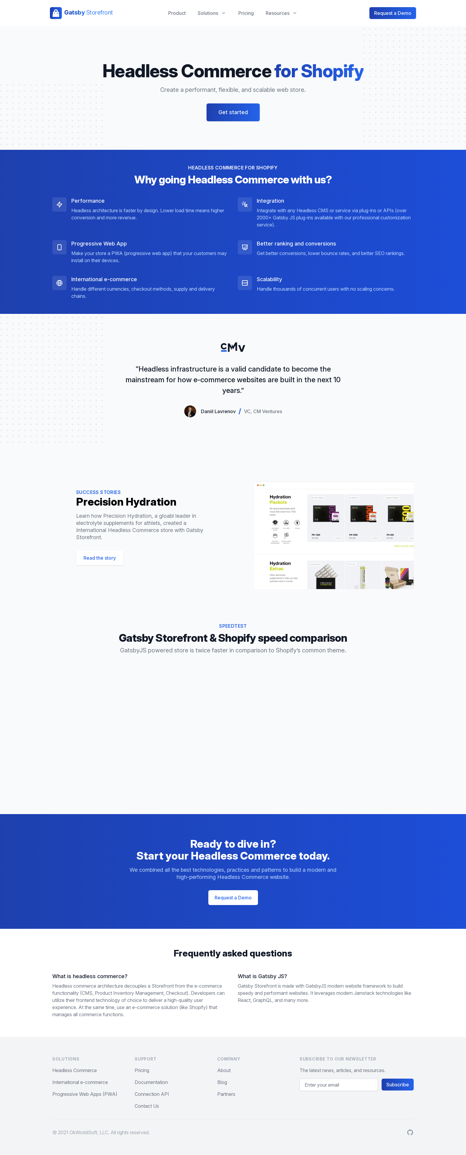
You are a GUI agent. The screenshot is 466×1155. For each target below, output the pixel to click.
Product (177, 13)
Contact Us (147, 1106)
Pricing (246, 13)
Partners (226, 1094)
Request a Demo (392, 13)
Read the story (100, 558)
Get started (233, 112)
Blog (222, 1082)
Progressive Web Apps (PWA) (84, 1094)
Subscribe (397, 1085)
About (224, 1070)
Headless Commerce (74, 1070)
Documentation (151, 1082)
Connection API (152, 1094)
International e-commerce (80, 1082)
